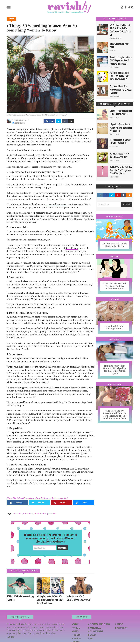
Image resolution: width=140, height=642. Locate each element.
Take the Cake (114, 383)
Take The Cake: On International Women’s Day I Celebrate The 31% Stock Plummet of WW (115, 414)
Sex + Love (77, 638)
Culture (76, 628)
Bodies (11, 18)
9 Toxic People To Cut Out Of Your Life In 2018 (120, 141)
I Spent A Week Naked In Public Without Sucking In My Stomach (121, 127)
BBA (91, 638)
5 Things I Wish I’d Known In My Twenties (20, 598)
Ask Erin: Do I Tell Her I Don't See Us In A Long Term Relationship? (119, 76)
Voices (75, 624)
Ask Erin (114, 256)
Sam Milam (113, 50)
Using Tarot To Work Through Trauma (114, 327)
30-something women (45, 513)
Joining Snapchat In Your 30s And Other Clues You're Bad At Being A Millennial (50, 600)
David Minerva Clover (115, 38)
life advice (28, 513)
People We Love (95, 628)
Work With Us (122, 628)
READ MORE (11, 637)
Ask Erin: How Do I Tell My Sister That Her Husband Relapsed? (115, 286)
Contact (120, 624)
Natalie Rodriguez (114, 96)
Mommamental (114, 216)
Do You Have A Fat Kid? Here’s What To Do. (115, 244)
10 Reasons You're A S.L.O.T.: (79, 598)
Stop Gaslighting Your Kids (119, 45)
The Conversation (96, 631)
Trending (76, 635)
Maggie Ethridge (114, 67)
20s (15, 513)
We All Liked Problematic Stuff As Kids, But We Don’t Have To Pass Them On (120, 30)
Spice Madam (72, 248)
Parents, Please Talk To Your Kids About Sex (119, 155)
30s (20, 513)
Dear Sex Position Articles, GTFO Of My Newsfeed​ (121, 112)
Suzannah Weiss (17, 120)
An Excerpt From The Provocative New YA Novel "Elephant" (121, 89)
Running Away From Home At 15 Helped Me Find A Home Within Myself (121, 60)
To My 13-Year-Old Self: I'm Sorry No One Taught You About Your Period (121, 170)
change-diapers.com (56, 204)
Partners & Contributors (100, 624)
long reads (115, 338)
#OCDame (114, 298)
